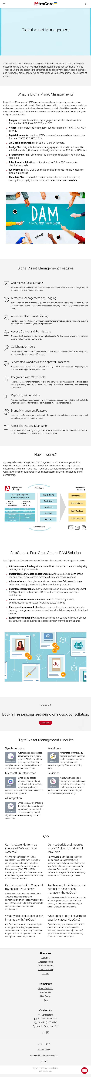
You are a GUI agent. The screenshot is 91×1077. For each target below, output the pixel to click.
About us (45, 958)
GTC (40, 1044)
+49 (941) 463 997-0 (47, 1022)
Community (45, 992)
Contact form (47, 1015)
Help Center (45, 996)
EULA (47, 1044)
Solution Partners (45, 969)
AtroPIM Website (45, 988)
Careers (45, 973)
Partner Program (45, 965)
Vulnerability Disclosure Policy (44, 1055)
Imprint (44, 1061)
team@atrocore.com (47, 1018)
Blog (45, 1000)
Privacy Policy (44, 1049)
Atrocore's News (45, 962)
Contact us (45, 722)
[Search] (86, 4)
